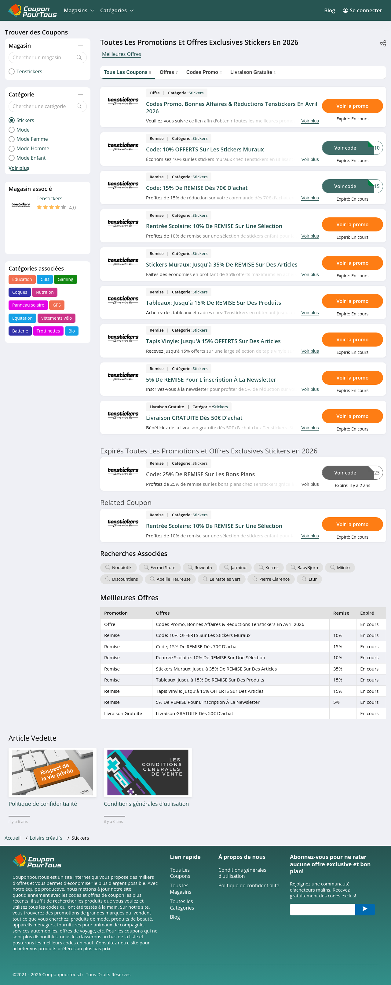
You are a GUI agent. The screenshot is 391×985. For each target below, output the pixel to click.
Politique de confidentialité (248, 885)
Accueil (12, 837)
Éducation (22, 279)
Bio (71, 331)
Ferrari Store (163, 567)
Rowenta (203, 567)
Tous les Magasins (180, 888)
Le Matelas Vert (225, 579)
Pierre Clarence (274, 579)
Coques (19, 292)
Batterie (20, 331)
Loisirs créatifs (46, 837)
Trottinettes (48, 331)
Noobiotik (122, 567)
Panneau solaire (28, 305)
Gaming (65, 279)
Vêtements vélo (56, 318)
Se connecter (362, 10)
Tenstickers (49, 198)
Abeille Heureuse (174, 579)
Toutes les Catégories (182, 904)
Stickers (195, 93)
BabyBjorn (308, 567)
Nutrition (45, 292)
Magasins (78, 10)
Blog (329, 10)
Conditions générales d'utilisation (242, 873)
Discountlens (125, 579)
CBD (45, 279)
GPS (57, 305)
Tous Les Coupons (180, 873)
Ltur (313, 579)
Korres (272, 567)
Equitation (22, 318)
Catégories (116, 10)
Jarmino (239, 567)
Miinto (343, 567)
